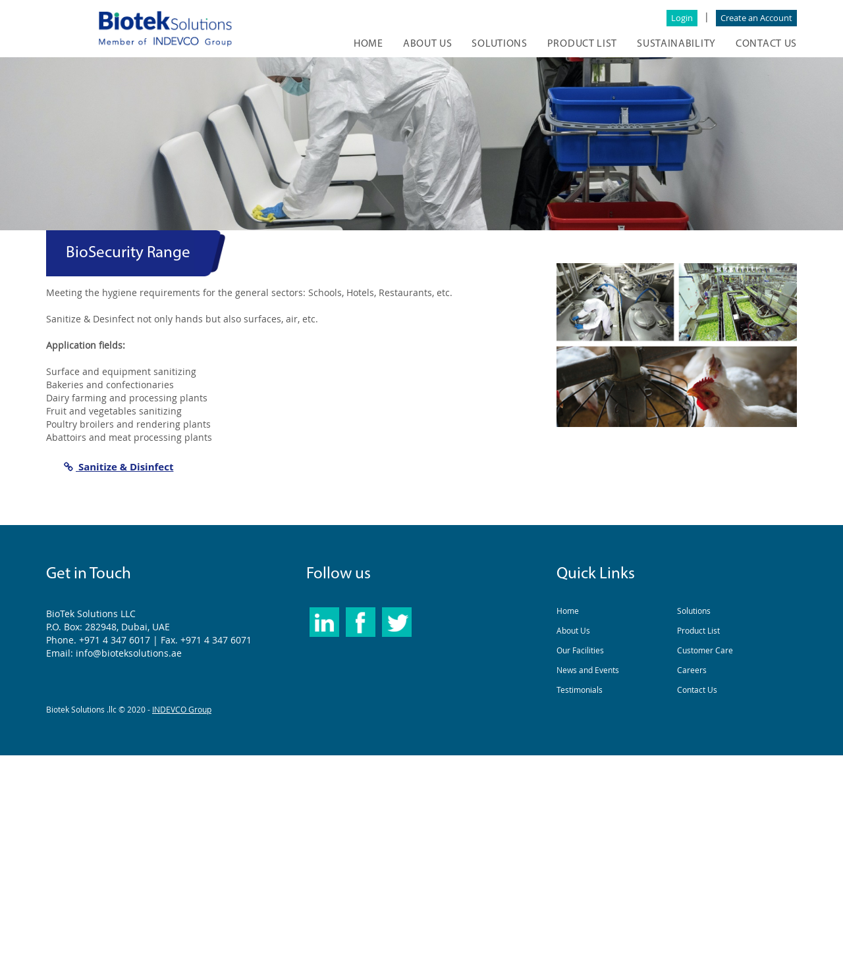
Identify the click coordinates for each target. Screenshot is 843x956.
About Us (573, 630)
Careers (692, 670)
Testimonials (580, 689)
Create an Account (756, 18)
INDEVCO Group (181, 709)
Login (682, 18)
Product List (698, 630)
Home (568, 610)
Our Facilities (580, 650)
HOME (368, 44)
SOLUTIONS (499, 44)
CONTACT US (766, 44)
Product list (582, 44)
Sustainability (676, 44)
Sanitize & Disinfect (118, 466)
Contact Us (697, 689)
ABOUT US (427, 44)
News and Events (588, 670)
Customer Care (705, 650)
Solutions (694, 610)
